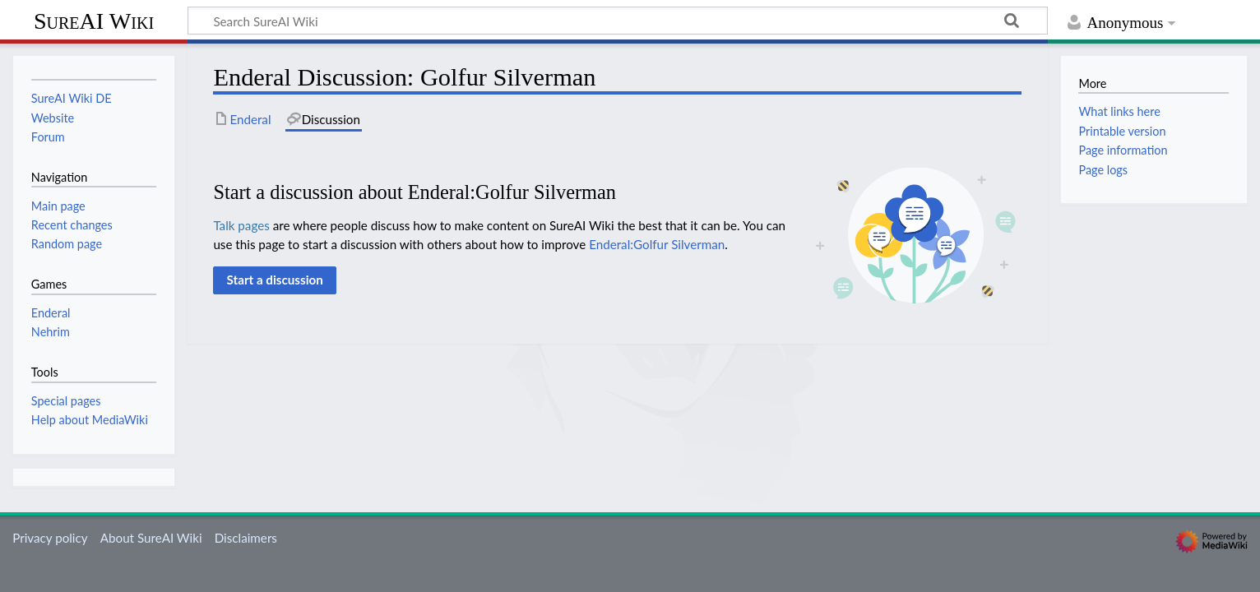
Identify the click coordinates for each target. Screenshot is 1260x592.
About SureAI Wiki (151, 537)
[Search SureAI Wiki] (617, 20)
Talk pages (241, 225)
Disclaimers (246, 537)
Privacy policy (49, 537)
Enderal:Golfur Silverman (657, 244)
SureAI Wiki (94, 21)
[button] (274, 280)
